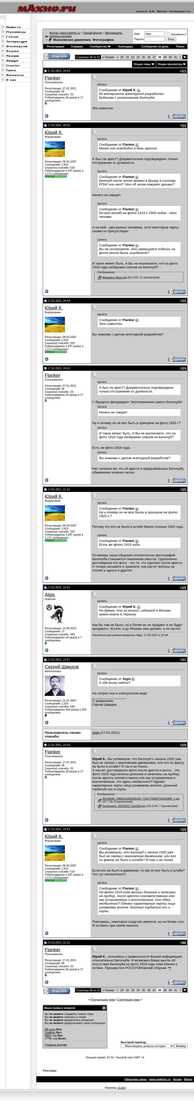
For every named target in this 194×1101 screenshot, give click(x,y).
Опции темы (142, 64)
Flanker (52, 78)
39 (164, 57)
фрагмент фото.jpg (114, 277)
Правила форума (56, 1044)
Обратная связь (136, 1079)
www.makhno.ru (160, 1079)
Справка (77, 46)
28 (122, 57)
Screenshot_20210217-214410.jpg (123, 805)
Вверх (188, 1079)
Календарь (125, 46)
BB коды (50, 1029)
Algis (50, 594)
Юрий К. (54, 132)
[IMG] (48, 1035)
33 (132, 57)
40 (170, 57)
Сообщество (100, 46)
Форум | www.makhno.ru (65, 32)
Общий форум (92, 32)
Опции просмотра (170, 64)
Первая (108, 57)
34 (138, 57)
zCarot (121, 1087)
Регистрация (55, 46)
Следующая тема (128, 999)
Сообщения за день (154, 46)
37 (154, 57)
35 (143, 57)
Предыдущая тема (103, 999)
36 (148, 57)
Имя (136, 33)
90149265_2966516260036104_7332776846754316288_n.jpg (140, 798)
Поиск (180, 46)
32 (127, 57)
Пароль (139, 39)
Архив (177, 1079)
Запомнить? (176, 34)
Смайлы (50, 1032)
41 (175, 57)
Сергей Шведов (62, 666)
